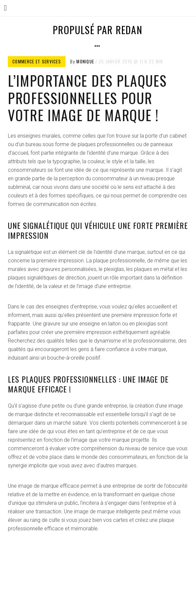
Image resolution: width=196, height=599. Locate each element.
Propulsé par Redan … (97, 36)
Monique (85, 61)
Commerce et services (36, 61)
